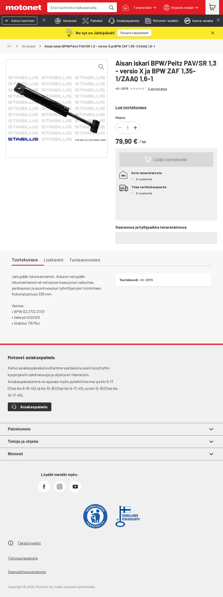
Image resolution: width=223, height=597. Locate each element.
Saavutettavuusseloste (27, 571)
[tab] (64, 21)
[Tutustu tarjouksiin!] (134, 32)
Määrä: (120, 118)
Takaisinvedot (29, 543)
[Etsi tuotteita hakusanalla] (111, 7)
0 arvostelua (157, 89)
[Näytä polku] (9, 46)
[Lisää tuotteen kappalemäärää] (135, 128)
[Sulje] (212, 32)
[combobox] (76, 7)
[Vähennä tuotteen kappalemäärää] (120, 128)
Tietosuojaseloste (23, 558)
